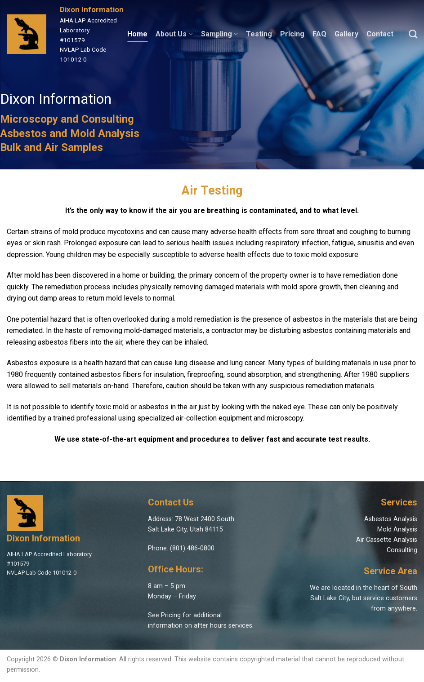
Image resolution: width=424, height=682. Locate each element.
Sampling (219, 34)
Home (137, 34)
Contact (379, 34)
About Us (174, 34)
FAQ (319, 34)
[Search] (413, 34)
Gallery (346, 34)
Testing (259, 34)
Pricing (292, 34)
